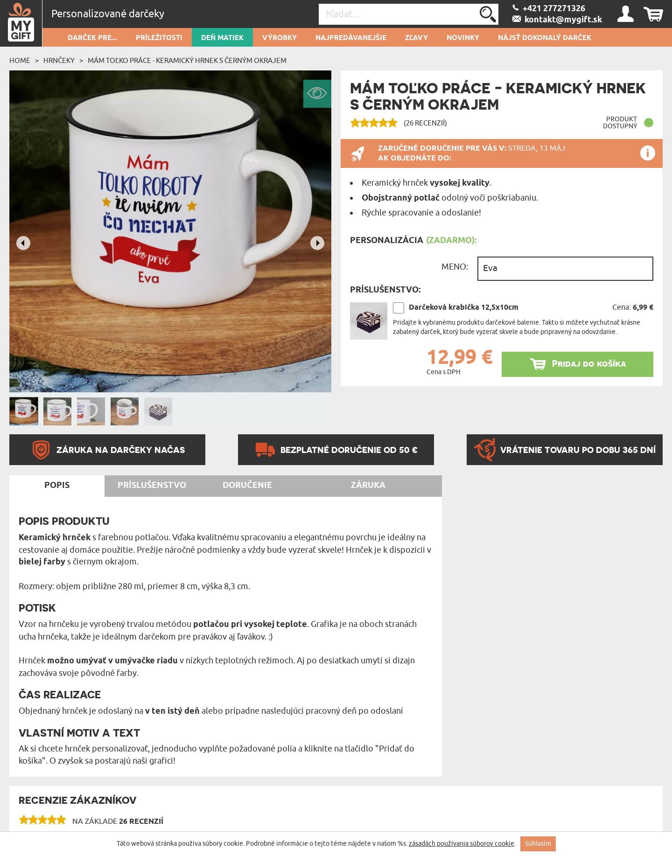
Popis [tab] (57, 485)
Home (19, 60)
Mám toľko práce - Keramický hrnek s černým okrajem (187, 60)
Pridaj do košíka (589, 363)
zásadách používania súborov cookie (461, 844)
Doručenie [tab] (247, 485)
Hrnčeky (59, 60)
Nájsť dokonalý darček (544, 38)
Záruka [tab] (368, 485)
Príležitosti (159, 38)
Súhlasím (538, 844)
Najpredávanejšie (350, 38)
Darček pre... (92, 38)
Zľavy (416, 38)
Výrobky (279, 38)
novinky (463, 38)
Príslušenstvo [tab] (152, 485)
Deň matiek (222, 38)
